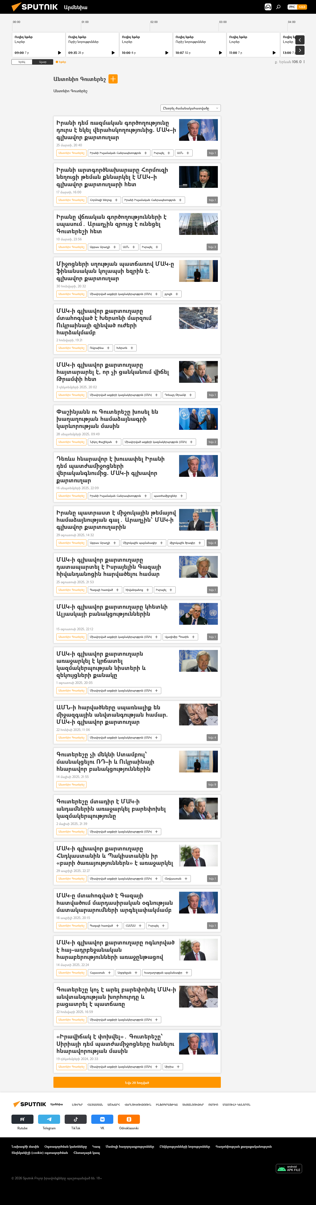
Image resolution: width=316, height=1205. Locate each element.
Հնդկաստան (173, 878)
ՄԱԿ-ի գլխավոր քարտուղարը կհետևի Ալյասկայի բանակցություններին (112, 610)
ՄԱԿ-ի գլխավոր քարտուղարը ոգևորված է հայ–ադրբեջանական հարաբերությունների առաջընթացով (115, 950)
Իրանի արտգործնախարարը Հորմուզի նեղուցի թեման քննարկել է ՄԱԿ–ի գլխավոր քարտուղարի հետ (112, 177)
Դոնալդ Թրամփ (175, 395)
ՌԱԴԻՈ (213, 1105)
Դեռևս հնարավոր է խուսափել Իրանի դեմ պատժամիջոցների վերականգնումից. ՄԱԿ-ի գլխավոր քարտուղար (110, 469)
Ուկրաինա (97, 348)
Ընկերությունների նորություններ (185, 1146)
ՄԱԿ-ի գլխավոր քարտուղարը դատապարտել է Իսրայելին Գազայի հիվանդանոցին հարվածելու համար (108, 567)
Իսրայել (159, 153)
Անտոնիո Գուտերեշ (79, 79)
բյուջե (168, 294)
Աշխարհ (114, 1105)
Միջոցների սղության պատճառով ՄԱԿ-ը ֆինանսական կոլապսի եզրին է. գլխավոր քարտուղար (115, 271)
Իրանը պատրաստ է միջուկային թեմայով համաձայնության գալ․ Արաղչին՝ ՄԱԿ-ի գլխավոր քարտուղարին (116, 520)
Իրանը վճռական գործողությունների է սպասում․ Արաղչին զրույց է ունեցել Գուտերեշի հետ (111, 224)
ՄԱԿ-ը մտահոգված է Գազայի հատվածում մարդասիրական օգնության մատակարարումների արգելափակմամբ (114, 902)
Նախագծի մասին (25, 1146)
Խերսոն (121, 348)
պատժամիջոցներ (165, 496)
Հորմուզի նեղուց (101, 200)
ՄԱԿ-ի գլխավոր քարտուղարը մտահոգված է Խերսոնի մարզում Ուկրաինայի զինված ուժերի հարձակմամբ (104, 321)
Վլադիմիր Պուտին (177, 637)
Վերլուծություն (138, 1105)
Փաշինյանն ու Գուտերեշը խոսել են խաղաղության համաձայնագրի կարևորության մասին (107, 419)
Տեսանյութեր (193, 1105)
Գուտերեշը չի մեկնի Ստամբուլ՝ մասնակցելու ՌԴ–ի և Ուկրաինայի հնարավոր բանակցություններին (105, 761)
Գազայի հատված (101, 590)
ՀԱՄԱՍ (131, 925)
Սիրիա (169, 1067)
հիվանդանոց (134, 590)
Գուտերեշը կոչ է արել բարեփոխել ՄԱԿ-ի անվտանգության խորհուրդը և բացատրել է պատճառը (116, 997)
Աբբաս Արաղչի (100, 247)
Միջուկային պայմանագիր (140, 543)
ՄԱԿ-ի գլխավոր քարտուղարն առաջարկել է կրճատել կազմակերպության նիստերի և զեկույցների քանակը (101, 664)
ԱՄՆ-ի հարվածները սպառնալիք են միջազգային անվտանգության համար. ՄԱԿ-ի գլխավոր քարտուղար (112, 714)
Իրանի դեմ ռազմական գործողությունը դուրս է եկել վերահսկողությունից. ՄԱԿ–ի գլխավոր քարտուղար (116, 130)
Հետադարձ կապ (86, 1152)
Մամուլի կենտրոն (236, 1105)
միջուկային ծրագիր (182, 543)
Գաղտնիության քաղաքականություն (244, 1146)
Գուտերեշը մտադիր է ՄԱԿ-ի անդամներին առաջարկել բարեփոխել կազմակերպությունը (111, 808)
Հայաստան (97, 973)
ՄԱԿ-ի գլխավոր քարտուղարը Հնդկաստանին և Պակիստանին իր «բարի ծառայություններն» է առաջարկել (114, 855)
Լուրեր (20, 41)
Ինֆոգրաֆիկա (167, 1105)
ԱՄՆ (180, 153)
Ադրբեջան (124, 973)
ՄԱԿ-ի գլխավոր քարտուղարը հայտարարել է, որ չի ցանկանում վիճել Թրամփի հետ (112, 372)
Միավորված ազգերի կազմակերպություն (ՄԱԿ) (121, 294)
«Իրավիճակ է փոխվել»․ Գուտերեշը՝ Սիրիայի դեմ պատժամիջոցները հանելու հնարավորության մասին (115, 1044)
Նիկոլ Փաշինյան (101, 442)
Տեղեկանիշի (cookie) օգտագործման (39, 1152)
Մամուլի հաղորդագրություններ (130, 1146)
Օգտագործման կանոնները (65, 1146)
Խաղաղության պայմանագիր (163, 973)
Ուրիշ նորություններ (83, 41)
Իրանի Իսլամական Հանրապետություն (115, 153)
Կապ (96, 1146)
